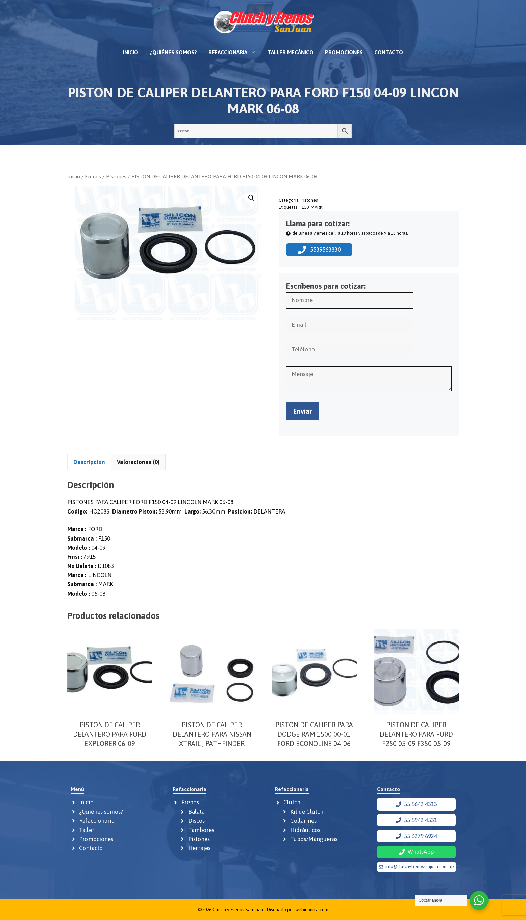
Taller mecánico (291, 52)
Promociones (344, 52)
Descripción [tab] (89, 461)
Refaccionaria (235, 52)
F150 (304, 207)
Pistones (116, 176)
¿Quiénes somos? (173, 52)
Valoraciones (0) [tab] (138, 461)
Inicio (130, 52)
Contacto (388, 52)
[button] (251, 198)
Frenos (93, 176)
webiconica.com (311, 909)
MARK (316, 207)
